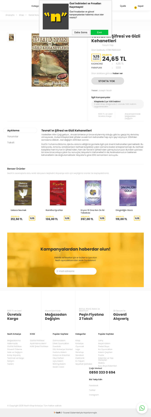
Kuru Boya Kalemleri (107, 365)
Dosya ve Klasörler (61, 355)
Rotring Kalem (59, 364)
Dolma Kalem (59, 340)
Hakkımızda (12, 343)
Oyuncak (80, 346)
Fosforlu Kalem (60, 352)
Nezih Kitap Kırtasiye (17, 6)
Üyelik (120, 6)
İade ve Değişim (14, 352)
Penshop (80, 352)
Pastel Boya (103, 346)
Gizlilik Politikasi (37, 340)
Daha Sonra (80, 32)
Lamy (100, 340)
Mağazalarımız (14, 340)
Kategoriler (37, 6)
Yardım (10, 364)
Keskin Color (58, 366)
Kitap (78, 340)
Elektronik (80, 358)
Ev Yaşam (80, 361)
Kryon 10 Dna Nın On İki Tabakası (92, 211)
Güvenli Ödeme (14, 349)
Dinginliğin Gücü (124, 210)
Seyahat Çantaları (84, 364)
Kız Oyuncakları (105, 349)
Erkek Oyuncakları (61, 343)
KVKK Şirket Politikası (39, 346)
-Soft (57, 412)
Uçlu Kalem (58, 361)
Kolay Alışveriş (14, 355)
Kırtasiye (79, 343)
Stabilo (101, 363)
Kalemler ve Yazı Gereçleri (105, 359)
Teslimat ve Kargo (15, 358)
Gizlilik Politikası (14, 346)
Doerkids (57, 346)
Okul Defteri (58, 358)
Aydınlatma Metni (38, 343)
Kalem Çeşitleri (105, 352)
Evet (99, 32)
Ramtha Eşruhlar (54, 210)
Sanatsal (80, 355)
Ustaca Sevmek (18, 210)
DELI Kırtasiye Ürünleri (63, 349)
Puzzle (101, 355)
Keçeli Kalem (104, 343)
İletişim (10, 361)
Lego (78, 349)
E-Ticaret (65, 412)
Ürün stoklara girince (107, 73)
